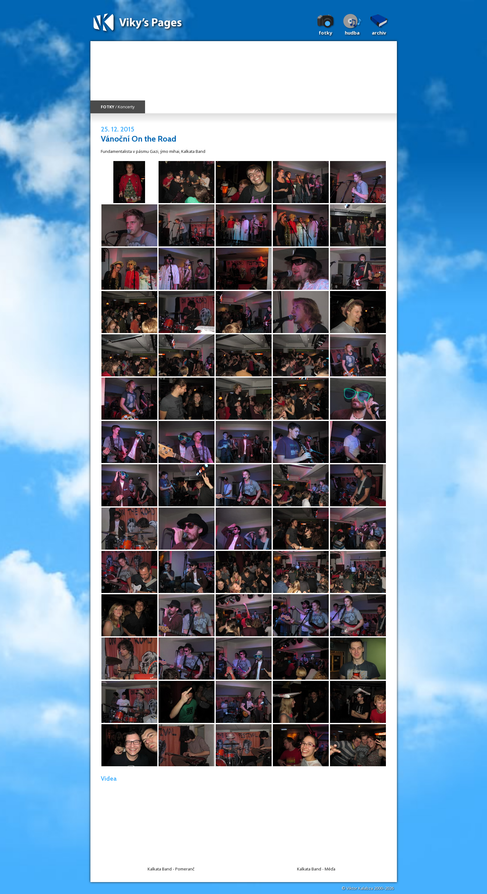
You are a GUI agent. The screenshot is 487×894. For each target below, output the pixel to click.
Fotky (325, 33)
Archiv (379, 33)
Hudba (352, 33)
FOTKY (107, 107)
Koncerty (126, 107)
